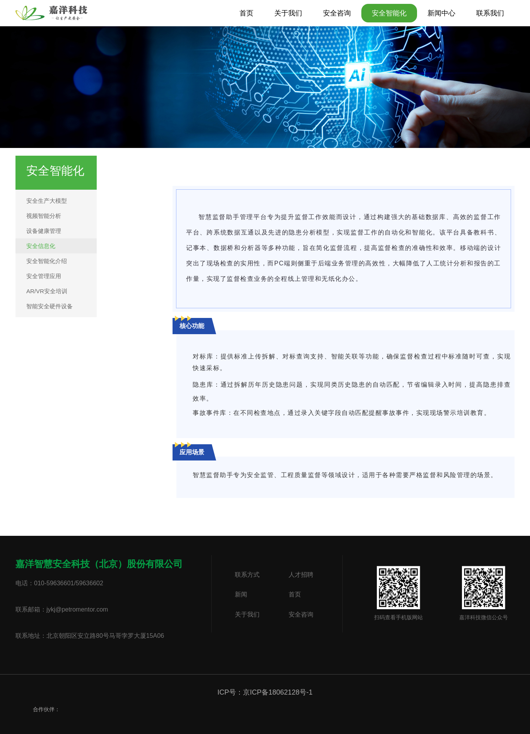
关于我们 (288, 13)
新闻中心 (441, 13)
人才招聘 (301, 574)
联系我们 (490, 13)
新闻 (241, 594)
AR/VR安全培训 (46, 291)
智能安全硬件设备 (49, 306)
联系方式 (247, 574)
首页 (246, 13)
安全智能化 (389, 13)
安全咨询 (337, 13)
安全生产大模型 (46, 200)
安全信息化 (40, 246)
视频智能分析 (43, 215)
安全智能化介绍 (46, 261)
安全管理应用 (43, 276)
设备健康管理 (43, 231)
